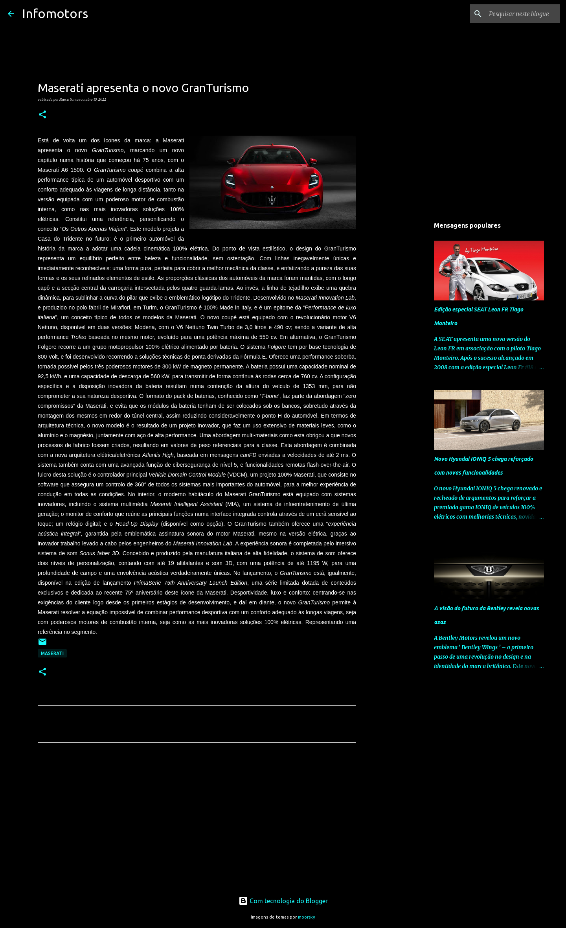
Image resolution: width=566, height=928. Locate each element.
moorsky (306, 917)
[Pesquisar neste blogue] (518, 13)
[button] (42, 115)
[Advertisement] (197, 822)
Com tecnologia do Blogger (283, 900)
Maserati (52, 653)
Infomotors (55, 13)
